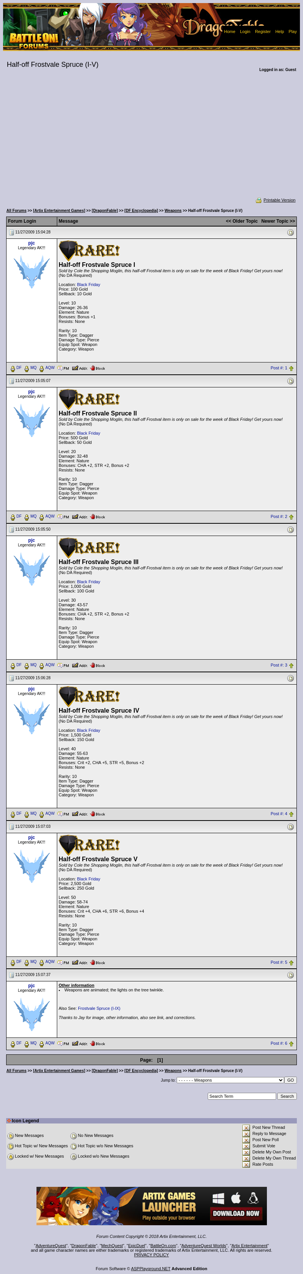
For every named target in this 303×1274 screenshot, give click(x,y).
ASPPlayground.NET (151, 1268)
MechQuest (112, 1245)
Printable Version (275, 200)
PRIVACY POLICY (151, 1254)
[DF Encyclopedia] (141, 210)
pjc (31, 243)
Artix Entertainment (250, 1245)
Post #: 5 (279, 962)
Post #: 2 (279, 516)
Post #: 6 (279, 1043)
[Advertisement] (152, 140)
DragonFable (83, 1245)
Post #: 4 (279, 813)
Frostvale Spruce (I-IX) (99, 1008)
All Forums (16, 210)
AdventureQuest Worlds (203, 1245)
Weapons (173, 210)
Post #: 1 (279, 368)
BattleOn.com (163, 1245)
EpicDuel (136, 1245)
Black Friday (88, 284)
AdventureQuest (51, 1245)
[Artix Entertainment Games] (59, 210)
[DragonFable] (105, 210)
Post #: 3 (279, 665)
